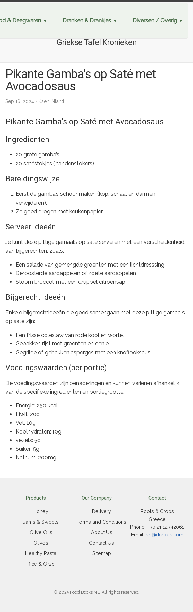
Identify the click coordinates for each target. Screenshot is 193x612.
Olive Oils (41, 532)
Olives (40, 543)
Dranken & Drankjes (87, 20)
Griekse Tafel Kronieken (97, 42)
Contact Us (101, 543)
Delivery (101, 511)
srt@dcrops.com (164, 534)
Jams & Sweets (41, 522)
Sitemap (101, 553)
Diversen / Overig (155, 20)
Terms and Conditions (101, 522)
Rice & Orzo (41, 564)
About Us (101, 532)
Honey (40, 511)
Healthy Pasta (40, 553)
